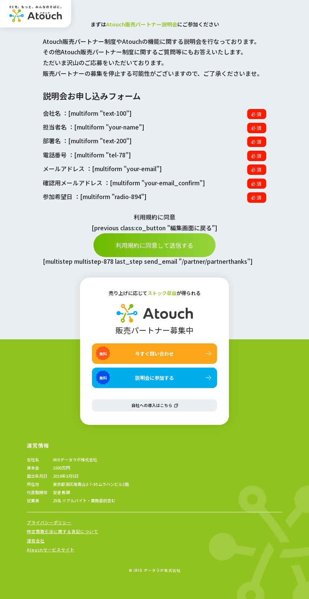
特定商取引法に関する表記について (62, 531)
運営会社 (36, 541)
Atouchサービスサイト (50, 549)
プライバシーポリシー (49, 522)
